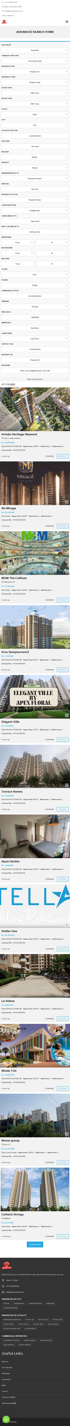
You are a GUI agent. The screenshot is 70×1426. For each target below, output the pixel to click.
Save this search (35, 379)
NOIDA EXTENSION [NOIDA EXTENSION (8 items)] (10, 1308)
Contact (5, 1391)
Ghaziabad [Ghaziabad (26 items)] (19, 1303)
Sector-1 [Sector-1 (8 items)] (29, 1319)
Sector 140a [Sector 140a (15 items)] (30, 1328)
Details (62, 456)
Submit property (8, 1403)
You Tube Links (7, 1367)
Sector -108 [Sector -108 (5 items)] (38, 1324)
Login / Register (8, 15)
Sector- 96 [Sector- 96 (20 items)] (8, 1324)
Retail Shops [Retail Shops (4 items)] (8, 1345)
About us (5, 1361)
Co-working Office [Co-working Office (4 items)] (11, 1340)
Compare (49, 456)
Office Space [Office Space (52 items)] (46, 1340)
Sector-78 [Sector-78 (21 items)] (58, 1319)
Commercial (6, 1379)
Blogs (4, 1385)
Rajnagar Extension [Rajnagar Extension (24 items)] (12, 1319)
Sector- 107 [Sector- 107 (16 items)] (23, 1324)
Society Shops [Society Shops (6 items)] (25, 1345)
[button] (35, 50)
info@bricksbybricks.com (12, 11)
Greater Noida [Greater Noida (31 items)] (35, 1303)
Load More (35, 1244)
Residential (6, 1373)
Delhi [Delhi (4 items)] (6, 1303)
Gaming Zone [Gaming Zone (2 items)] (30, 1340)
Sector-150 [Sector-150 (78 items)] (53, 1324)
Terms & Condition (8, 1397)
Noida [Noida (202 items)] (50, 1303)
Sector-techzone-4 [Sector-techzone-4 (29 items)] (11, 1328)
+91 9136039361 (10, 2)
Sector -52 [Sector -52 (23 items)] (43, 1319)
